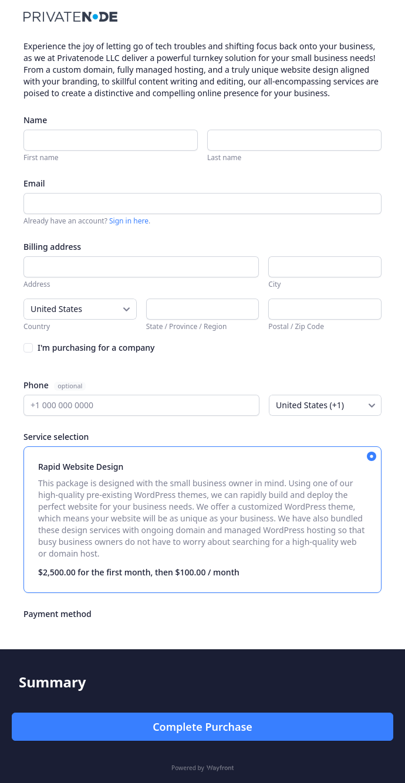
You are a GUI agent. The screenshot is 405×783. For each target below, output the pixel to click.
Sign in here (128, 221)
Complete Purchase (202, 727)
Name (35, 120)
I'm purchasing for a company (96, 347)
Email (34, 183)
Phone (36, 385)
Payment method (57, 613)
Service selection (56, 436)
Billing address (52, 246)
